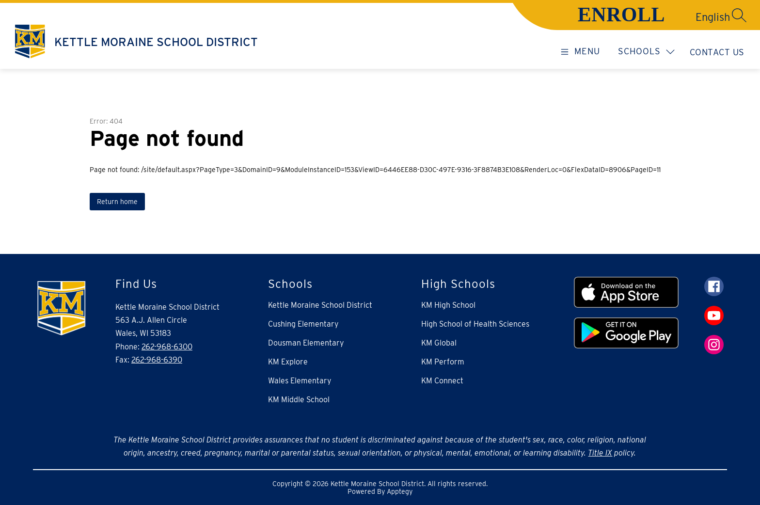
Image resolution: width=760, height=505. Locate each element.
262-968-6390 (156, 359)
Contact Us (717, 52)
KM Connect (442, 380)
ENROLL (621, 14)
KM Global (439, 342)
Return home (117, 201)
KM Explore (288, 361)
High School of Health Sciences (475, 324)
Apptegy (399, 491)
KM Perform (442, 361)
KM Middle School (299, 399)
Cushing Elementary (303, 324)
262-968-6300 (167, 346)
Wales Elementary (300, 380)
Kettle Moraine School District (320, 305)
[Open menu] (578, 51)
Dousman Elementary (306, 342)
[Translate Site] (678, 17)
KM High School (448, 305)
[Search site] (739, 15)
